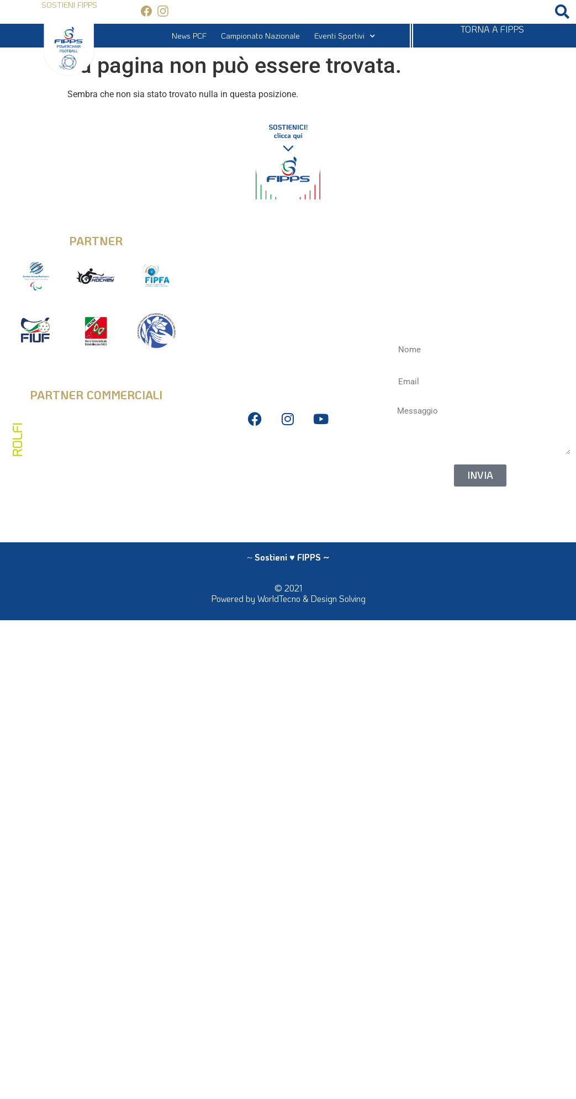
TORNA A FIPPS (492, 29)
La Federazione (288, 506)
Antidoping (288, 489)
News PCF (189, 35)
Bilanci (288, 472)
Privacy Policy (288, 456)
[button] (562, 12)
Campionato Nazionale (260, 35)
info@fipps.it (288, 233)
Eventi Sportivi (344, 36)
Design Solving (338, 598)
